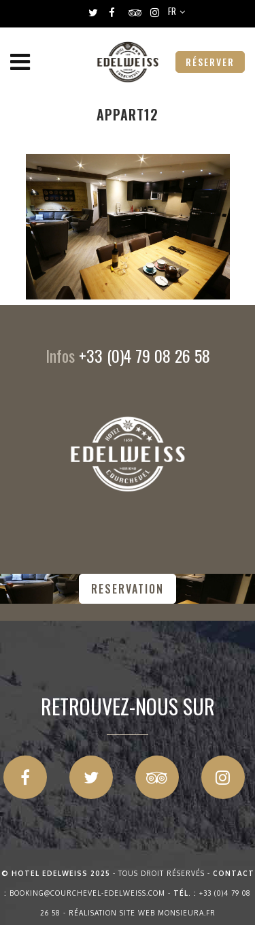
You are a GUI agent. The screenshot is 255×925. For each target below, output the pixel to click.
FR (172, 11)
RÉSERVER (210, 61)
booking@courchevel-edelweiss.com (87, 893)
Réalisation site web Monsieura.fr (142, 913)
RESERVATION (127, 589)
